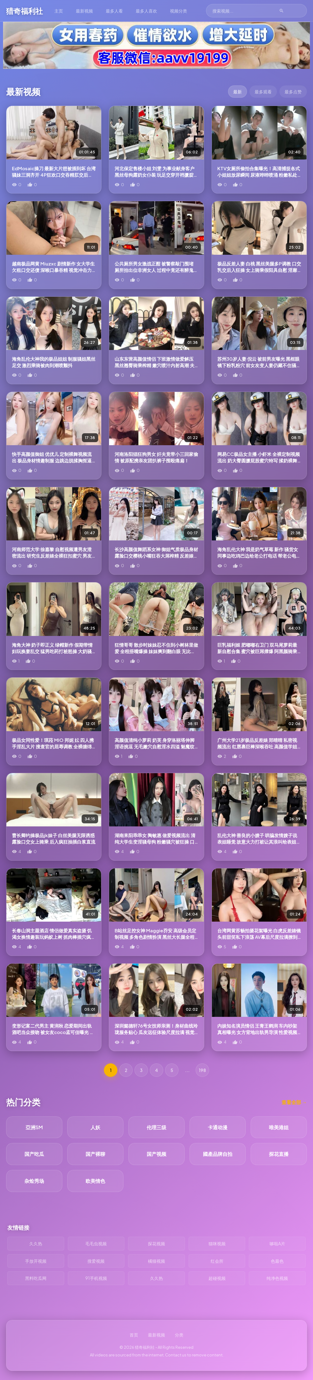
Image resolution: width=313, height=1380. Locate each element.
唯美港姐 (279, 1127)
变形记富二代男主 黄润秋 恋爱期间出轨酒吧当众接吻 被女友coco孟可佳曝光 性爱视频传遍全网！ (53, 1032)
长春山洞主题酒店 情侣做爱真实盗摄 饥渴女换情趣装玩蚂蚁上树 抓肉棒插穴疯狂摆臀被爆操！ (53, 936)
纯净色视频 (277, 1278)
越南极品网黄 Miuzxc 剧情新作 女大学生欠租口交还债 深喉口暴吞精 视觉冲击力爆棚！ (53, 270)
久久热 (35, 1243)
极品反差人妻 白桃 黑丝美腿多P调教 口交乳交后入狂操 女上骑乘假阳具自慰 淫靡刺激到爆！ (259, 270)
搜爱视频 (96, 1261)
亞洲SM (34, 1127)
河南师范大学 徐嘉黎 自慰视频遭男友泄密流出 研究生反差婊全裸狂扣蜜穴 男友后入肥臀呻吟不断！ (52, 555)
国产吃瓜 (34, 1154)
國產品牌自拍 (217, 1154)
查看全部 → (294, 1102)
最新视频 (84, 10)
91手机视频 (96, 1278)
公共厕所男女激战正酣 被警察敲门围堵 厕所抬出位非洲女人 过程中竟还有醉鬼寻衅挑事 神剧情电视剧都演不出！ (156, 270)
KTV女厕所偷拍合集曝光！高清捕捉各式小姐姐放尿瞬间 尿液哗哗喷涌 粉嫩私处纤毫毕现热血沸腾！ (258, 174)
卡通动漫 (217, 1127)
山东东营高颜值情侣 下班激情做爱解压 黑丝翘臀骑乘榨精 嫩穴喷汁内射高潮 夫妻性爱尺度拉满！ (154, 365)
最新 (237, 91)
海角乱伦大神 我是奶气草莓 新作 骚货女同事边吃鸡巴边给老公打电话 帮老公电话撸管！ (259, 555)
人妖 (95, 1127)
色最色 (277, 1261)
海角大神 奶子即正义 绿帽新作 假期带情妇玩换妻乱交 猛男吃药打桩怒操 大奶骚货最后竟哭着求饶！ (52, 651)
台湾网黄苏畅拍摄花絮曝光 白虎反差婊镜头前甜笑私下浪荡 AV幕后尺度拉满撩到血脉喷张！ (259, 936)
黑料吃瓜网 (35, 1278)
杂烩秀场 (34, 1181)
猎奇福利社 (24, 10)
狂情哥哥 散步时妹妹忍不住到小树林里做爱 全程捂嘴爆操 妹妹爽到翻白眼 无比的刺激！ (156, 651)
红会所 (217, 1261)
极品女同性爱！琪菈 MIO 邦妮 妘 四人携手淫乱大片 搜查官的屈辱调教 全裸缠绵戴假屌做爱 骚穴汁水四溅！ (53, 746)
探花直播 (279, 1154)
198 (202, 1070)
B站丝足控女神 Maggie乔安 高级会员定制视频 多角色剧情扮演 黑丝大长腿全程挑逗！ (155, 936)
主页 (58, 10)
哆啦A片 (277, 1243)
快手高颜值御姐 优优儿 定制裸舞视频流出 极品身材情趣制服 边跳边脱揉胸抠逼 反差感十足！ (52, 460)
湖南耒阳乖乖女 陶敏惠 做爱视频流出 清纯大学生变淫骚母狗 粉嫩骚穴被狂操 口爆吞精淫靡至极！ (155, 841)
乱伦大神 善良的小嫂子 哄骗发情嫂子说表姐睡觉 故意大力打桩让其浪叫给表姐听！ (257, 841)
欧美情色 (95, 1181)
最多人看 (114, 10)
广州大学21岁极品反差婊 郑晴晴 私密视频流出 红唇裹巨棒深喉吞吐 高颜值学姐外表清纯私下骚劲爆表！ (257, 746)
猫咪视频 (217, 1243)
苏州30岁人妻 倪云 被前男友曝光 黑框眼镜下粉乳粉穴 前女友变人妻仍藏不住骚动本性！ (259, 365)
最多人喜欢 (146, 10)
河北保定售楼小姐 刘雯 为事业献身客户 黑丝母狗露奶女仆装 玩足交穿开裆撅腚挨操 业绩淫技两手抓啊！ (156, 174)
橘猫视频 (156, 1261)
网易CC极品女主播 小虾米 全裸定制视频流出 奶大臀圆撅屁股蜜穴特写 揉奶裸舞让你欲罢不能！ (258, 460)
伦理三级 (156, 1127)
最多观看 (263, 91)
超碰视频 (217, 1278)
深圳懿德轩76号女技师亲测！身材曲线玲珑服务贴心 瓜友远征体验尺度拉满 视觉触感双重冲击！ (156, 1032)
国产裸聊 (95, 1154)
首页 (134, 1334)
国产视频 (156, 1154)
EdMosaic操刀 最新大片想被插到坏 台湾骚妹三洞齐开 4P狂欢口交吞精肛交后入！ (54, 174)
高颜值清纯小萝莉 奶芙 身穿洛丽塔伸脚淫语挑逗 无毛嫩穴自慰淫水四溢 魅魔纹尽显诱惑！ (154, 746)
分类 (179, 1334)
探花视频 (156, 1243)
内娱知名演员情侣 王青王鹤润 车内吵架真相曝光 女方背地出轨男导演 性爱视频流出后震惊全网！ (257, 1032)
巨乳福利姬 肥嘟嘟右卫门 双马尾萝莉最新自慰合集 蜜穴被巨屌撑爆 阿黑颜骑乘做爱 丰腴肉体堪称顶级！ (257, 651)
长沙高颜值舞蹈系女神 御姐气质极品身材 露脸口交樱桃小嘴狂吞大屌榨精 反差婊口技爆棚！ (156, 555)
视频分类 (178, 10)
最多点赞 (293, 91)
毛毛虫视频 (96, 1243)
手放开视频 (35, 1261)
